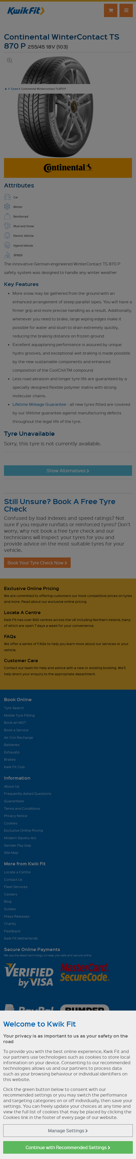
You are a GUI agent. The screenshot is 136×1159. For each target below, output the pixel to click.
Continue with (68, 1147)
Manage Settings (68, 1130)
